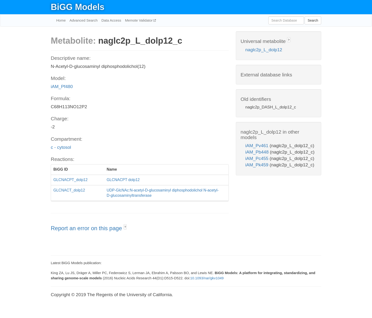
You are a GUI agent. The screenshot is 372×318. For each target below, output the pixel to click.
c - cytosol (61, 147)
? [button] (125, 227)
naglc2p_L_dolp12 (263, 49)
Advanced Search (84, 20)
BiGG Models (77, 7)
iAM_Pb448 (257, 152)
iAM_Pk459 (257, 164)
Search (313, 20)
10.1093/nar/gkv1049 (207, 278)
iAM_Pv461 (257, 145)
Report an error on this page (87, 228)
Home (61, 20)
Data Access (111, 20)
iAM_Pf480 (62, 86)
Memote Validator (139, 20)
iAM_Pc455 (257, 158)
